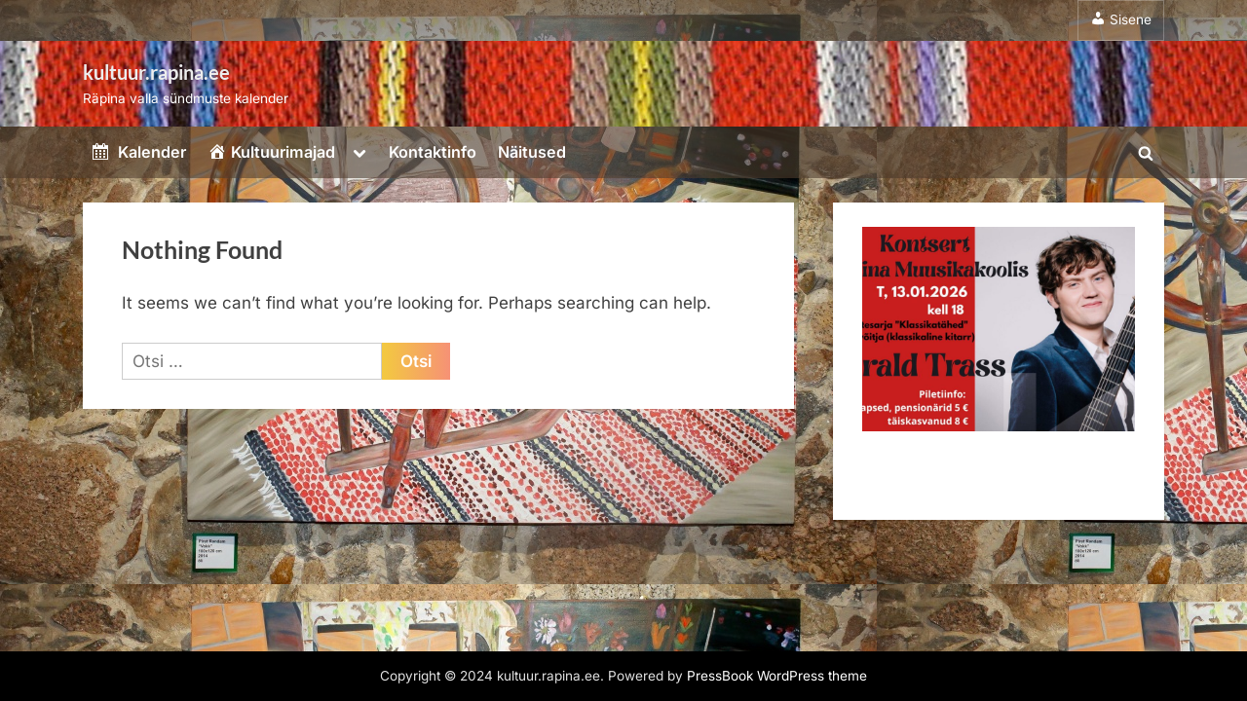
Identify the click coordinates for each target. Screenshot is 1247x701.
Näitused (532, 152)
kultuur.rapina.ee (156, 72)
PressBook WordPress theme (777, 675)
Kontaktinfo (432, 152)
